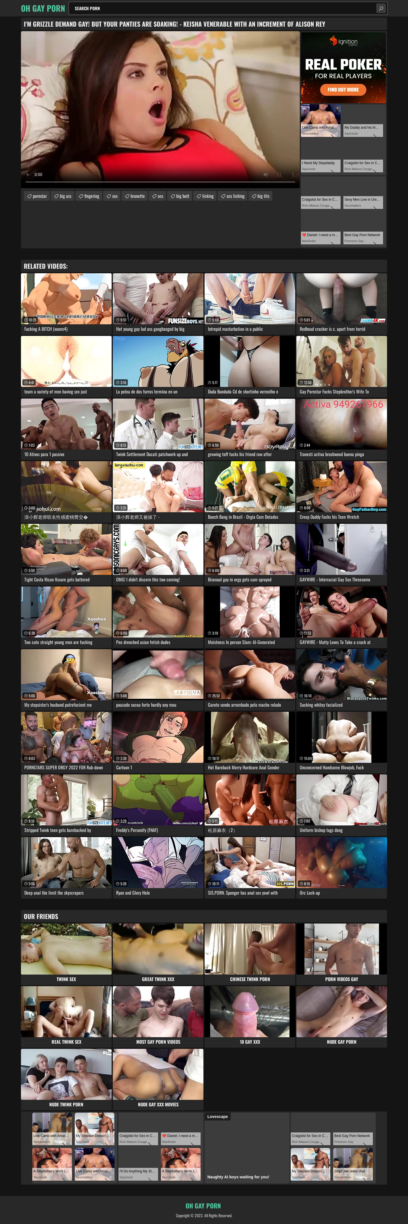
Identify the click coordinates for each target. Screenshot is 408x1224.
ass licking (236, 195)
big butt (182, 195)
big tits (263, 195)
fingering (91, 195)
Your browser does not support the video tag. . (160, 109)
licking (208, 195)
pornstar (40, 195)
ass (160, 195)
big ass (65, 195)
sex (115, 195)
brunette (138, 195)
